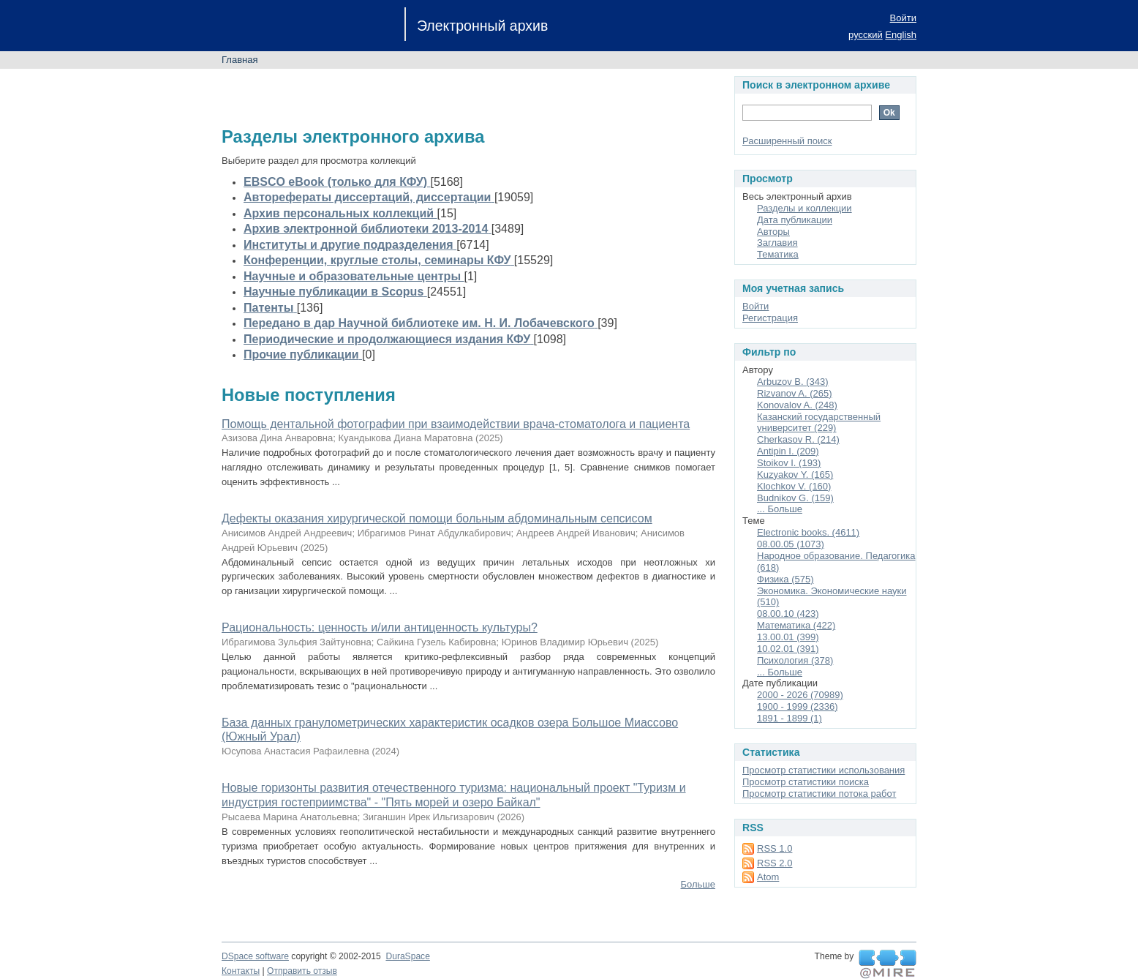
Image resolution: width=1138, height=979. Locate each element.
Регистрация (770, 317)
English (900, 34)
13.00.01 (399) (788, 636)
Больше (698, 884)
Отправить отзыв (302, 971)
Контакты (241, 971)
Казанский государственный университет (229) (819, 422)
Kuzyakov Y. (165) (795, 474)
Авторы (773, 231)
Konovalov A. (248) (797, 405)
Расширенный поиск (787, 140)
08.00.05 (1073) (790, 544)
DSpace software (255, 956)
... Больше (779, 508)
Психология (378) (795, 660)
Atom (768, 876)
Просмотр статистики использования (823, 770)
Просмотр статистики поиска (805, 781)
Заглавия (777, 242)
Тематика (778, 254)
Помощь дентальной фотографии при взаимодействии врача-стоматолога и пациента (456, 424)
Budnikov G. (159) (795, 497)
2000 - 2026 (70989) (800, 694)
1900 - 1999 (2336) (797, 706)
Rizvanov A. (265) (794, 393)
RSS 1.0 (774, 848)
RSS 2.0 (774, 863)
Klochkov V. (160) (794, 486)
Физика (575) (785, 579)
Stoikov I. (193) (789, 462)
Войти (903, 17)
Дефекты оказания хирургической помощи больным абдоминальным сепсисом (437, 518)
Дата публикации (794, 219)
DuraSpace (407, 956)
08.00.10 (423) (788, 613)
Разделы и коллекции (804, 208)
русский (865, 34)
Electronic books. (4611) (808, 532)
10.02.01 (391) (788, 648)
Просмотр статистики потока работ (819, 793)
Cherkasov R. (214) (798, 439)
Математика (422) (796, 625)
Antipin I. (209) (788, 451)
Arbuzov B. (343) (793, 381)
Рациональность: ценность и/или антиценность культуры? (380, 627)
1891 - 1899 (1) (789, 718)
